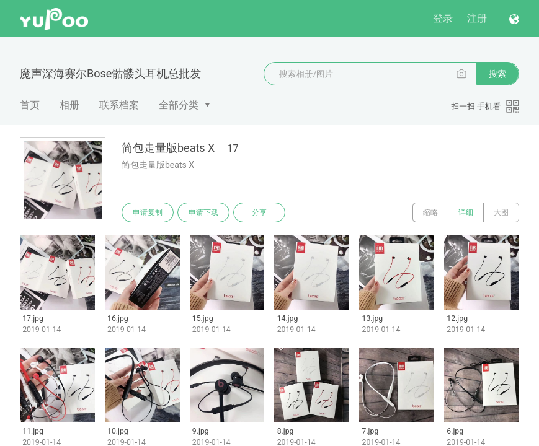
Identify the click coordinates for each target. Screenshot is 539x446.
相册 (69, 105)
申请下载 (203, 212)
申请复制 (148, 212)
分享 (259, 212)
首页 (30, 105)
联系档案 (119, 105)
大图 (501, 212)
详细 (465, 212)
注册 (477, 18)
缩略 (430, 212)
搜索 (497, 74)
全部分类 (178, 105)
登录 (443, 18)
